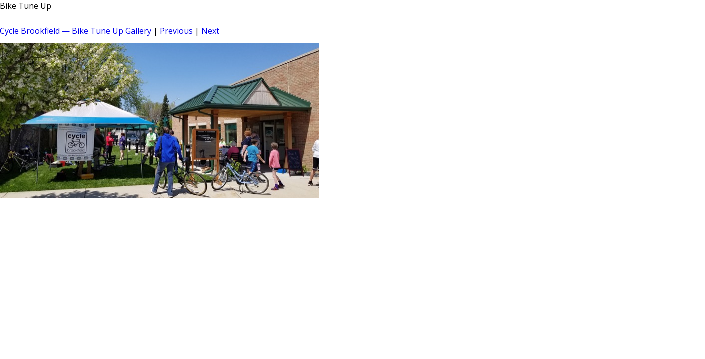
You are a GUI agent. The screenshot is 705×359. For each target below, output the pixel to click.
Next (210, 30)
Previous (176, 30)
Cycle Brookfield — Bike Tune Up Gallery (75, 30)
